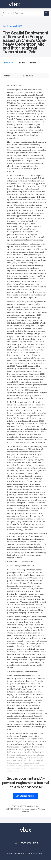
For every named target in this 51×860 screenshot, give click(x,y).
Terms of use (12, 853)
